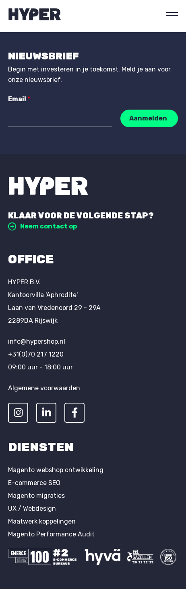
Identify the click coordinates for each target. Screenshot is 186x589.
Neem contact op (42, 226)
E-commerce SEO (34, 483)
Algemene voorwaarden (44, 388)
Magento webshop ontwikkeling (55, 470)
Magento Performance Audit (51, 534)
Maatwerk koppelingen (42, 521)
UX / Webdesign (32, 508)
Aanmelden (148, 118)
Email (19, 99)
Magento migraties (36, 495)
